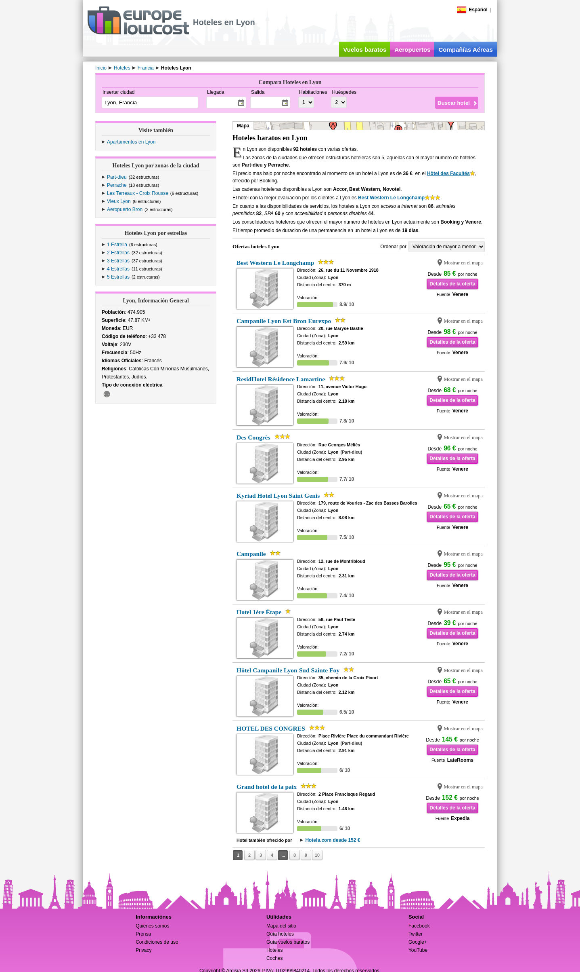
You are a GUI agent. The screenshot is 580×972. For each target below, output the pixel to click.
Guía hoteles (280, 934)
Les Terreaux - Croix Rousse (137, 193)
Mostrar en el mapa (463, 263)
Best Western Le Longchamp (391, 198)
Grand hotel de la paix (267, 786)
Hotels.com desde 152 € (332, 840)
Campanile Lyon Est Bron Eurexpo (284, 320)
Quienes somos (152, 926)
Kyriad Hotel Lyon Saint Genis (278, 495)
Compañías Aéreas (465, 49)
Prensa (143, 934)
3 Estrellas (118, 261)
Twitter (415, 934)
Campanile (251, 553)
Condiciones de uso (157, 942)
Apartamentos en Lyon (131, 142)
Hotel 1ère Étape (259, 612)
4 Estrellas (118, 269)
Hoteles (274, 950)
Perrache (117, 185)
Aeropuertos (412, 49)
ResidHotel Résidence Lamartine (281, 379)
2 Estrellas (118, 253)
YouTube (417, 950)
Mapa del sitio (281, 926)
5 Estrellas (118, 277)
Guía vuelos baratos (288, 942)
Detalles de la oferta (452, 284)
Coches (274, 958)
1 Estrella (117, 244)
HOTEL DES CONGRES (271, 728)
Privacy (143, 950)
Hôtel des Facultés (448, 173)
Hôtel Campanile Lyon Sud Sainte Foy (288, 670)
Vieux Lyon (119, 201)
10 (317, 855)
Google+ (417, 942)
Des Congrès (253, 437)
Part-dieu (117, 177)
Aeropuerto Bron (124, 209)
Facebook (419, 926)
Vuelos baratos (364, 49)
